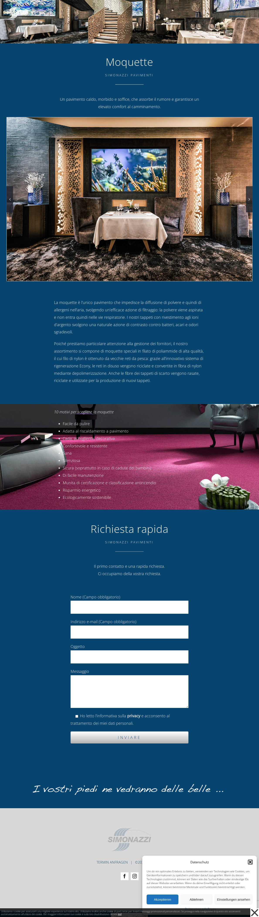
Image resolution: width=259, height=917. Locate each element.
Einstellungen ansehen (233, 899)
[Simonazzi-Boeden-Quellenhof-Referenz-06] (129, 198)
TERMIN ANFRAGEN (112, 851)
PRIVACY (156, 851)
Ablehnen (196, 899)
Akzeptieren (162, 899)
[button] (250, 862)
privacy (133, 715)
